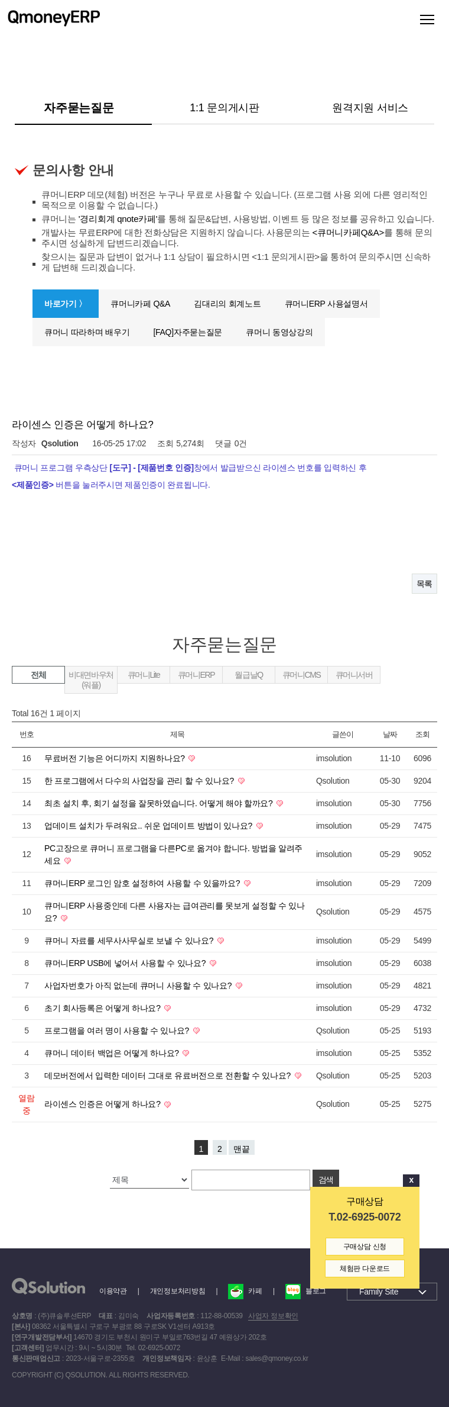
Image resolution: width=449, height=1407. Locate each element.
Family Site (378, 1291)
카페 (245, 1291)
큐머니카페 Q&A (140, 303)
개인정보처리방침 (178, 1291)
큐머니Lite (144, 675)
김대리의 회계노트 (227, 303)
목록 (424, 583)
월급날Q (248, 675)
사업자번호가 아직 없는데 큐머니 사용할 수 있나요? (139, 985)
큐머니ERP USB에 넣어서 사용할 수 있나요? (126, 963)
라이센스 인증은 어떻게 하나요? (103, 1104)
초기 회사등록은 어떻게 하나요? (103, 1008)
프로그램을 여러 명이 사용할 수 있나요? (117, 1030)
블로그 (305, 1291)
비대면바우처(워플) (91, 680)
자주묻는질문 (78, 107)
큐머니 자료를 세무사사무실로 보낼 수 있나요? (130, 940)
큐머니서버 (354, 675)
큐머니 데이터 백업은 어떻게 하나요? (112, 1053)
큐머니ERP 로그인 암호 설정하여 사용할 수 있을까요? (143, 883)
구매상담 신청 (364, 1246)
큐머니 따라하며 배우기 (86, 332)
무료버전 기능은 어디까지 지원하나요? (115, 758)
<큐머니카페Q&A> (348, 232)
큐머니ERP (196, 675)
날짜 (389, 734)
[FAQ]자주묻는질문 (187, 332)
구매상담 (364, 1201)
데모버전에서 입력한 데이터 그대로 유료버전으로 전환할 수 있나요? (168, 1075)
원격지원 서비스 (370, 108)
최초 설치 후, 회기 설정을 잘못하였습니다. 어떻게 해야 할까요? (159, 803)
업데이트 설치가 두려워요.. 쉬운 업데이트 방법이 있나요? (149, 825)
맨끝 (241, 1149)
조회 (422, 734)
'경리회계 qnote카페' (118, 219)
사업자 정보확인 (273, 1316)
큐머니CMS (301, 675)
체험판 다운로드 (365, 1268)
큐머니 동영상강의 (279, 332)
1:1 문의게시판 (224, 108)
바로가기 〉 (65, 303)
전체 (38, 675)
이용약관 (113, 1291)
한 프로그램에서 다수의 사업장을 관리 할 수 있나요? (140, 780)
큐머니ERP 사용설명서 (326, 303)
